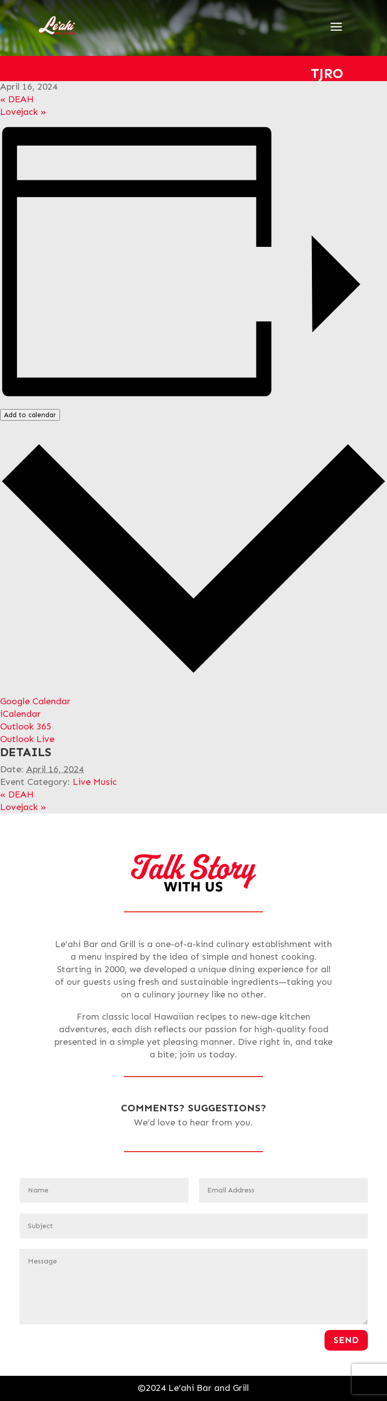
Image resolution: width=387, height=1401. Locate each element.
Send (346, 1340)
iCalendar (20, 713)
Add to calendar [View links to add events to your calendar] (30, 415)
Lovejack (23, 111)
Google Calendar (35, 701)
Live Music (95, 781)
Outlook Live (27, 739)
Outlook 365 (25, 726)
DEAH (17, 99)
